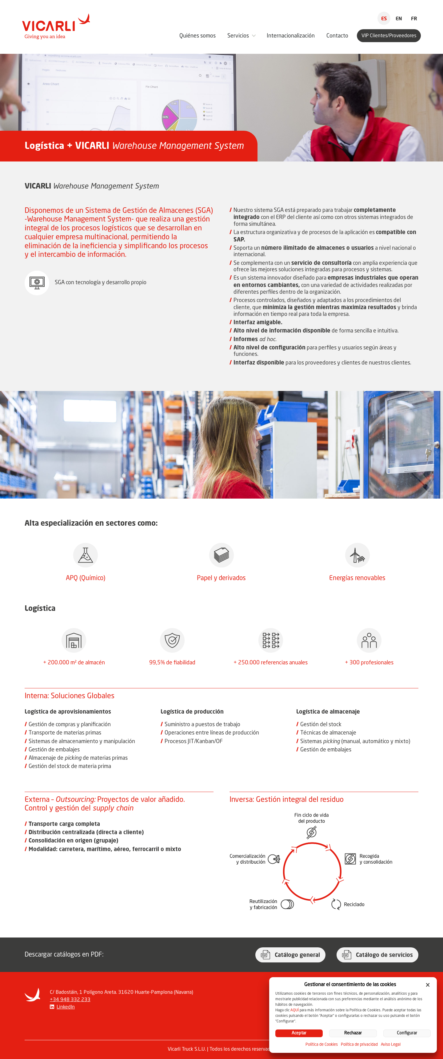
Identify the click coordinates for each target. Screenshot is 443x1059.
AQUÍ (294, 1010)
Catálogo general (297, 954)
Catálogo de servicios (384, 954)
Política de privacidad (359, 1045)
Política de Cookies (321, 1045)
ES (384, 18)
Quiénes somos (197, 36)
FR (414, 18)
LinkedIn (66, 1007)
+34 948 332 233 (70, 999)
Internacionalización (291, 36)
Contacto (337, 36)
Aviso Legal (391, 1045)
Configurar (407, 1033)
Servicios (238, 36)
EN (399, 18)
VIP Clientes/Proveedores (388, 36)
